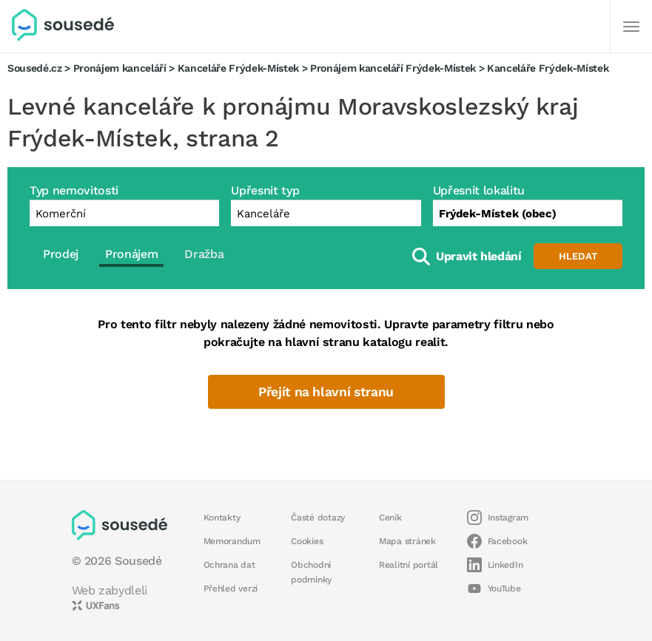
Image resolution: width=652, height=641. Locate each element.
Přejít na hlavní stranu (326, 391)
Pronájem (131, 254)
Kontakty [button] (222, 517)
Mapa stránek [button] (407, 541)
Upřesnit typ (265, 190)
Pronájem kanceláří (120, 68)
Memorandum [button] (232, 541)
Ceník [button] (390, 517)
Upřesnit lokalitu (479, 190)
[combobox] (527, 213)
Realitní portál (408, 565)
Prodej (60, 254)
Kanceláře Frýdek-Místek (238, 68)
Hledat (578, 256)
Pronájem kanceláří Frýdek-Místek (393, 68)
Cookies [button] (307, 541)
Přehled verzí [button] (231, 588)
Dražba (204, 254)
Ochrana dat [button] (229, 565)
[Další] (631, 26)
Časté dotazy (318, 517)
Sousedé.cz (34, 68)
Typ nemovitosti (74, 190)
